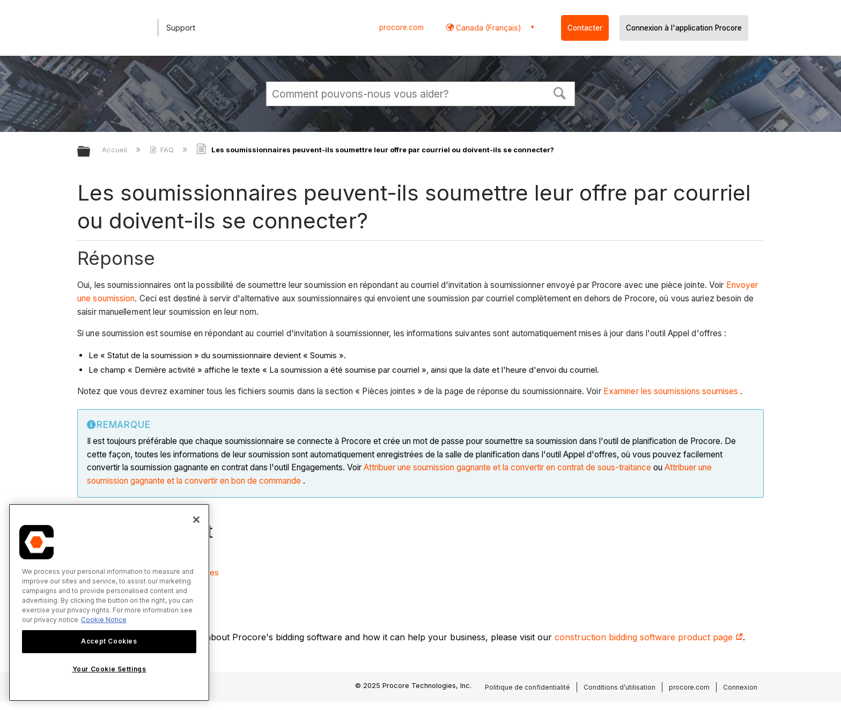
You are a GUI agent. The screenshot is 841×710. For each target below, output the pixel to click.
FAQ (163, 149)
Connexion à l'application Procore (684, 28)
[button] (560, 92)
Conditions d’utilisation (619, 687)
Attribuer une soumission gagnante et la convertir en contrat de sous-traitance (507, 467)
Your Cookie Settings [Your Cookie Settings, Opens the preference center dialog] (109, 669)
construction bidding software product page (649, 637)
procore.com (401, 27)
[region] (109, 602)
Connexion (740, 687)
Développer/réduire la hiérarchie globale (90, 152)
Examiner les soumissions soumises (670, 391)
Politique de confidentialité (527, 687)
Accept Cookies (109, 641)
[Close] (196, 519)
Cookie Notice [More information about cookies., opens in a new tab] (104, 620)
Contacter (584, 28)
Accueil (115, 149)
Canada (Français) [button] (487, 27)
